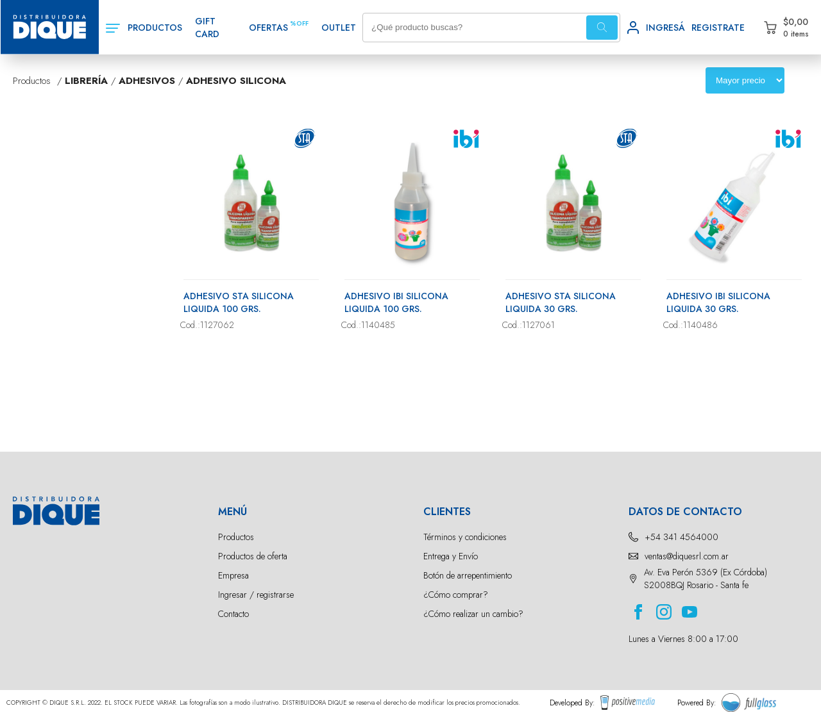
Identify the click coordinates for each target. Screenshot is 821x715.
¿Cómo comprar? (455, 594)
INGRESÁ (665, 27)
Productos (236, 536)
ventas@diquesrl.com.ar (687, 556)
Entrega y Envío (450, 556)
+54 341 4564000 (681, 536)
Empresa (233, 575)
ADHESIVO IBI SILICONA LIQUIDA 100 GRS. (396, 302)
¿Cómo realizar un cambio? (473, 613)
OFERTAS (268, 27)
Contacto (233, 613)
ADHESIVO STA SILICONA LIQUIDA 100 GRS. (238, 302)
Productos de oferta (252, 556)
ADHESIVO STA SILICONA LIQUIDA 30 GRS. (560, 302)
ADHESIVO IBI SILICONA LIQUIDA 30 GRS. (718, 302)
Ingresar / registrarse (256, 594)
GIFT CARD (207, 27)
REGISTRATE (718, 27)
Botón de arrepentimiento (467, 575)
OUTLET (338, 27)
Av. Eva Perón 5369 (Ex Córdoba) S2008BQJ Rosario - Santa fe (705, 578)
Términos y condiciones (465, 536)
